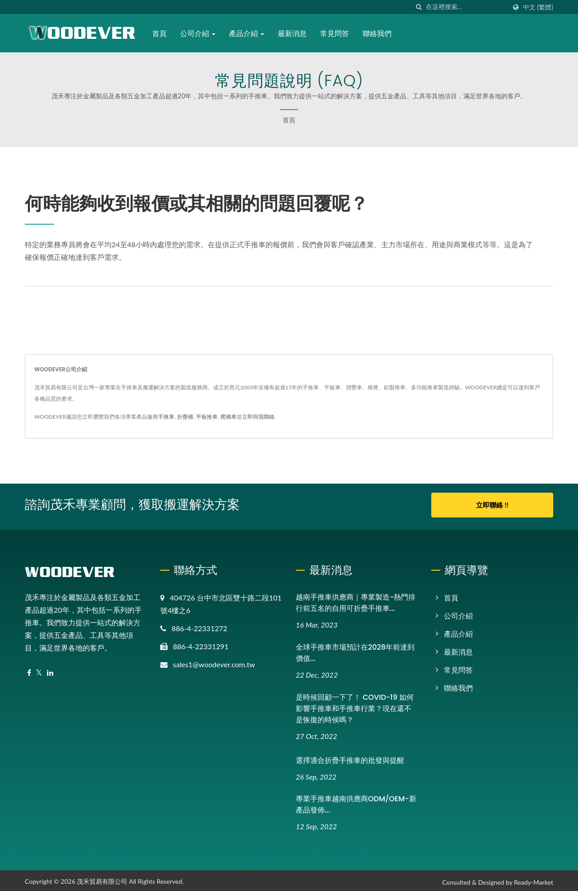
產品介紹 (248, 33)
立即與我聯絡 (258, 416)
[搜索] (419, 7)
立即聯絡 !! (492, 505)
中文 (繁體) (538, 7)
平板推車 (207, 416)
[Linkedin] (50, 670)
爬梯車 (228, 416)
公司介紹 (199, 33)
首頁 (161, 33)
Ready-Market (533, 879)
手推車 (166, 416)
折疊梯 (185, 416)
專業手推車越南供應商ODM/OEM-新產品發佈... (356, 802)
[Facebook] (29, 670)
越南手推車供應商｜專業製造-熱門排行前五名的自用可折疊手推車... (355, 599)
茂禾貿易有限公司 (102, 878)
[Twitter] (39, 670)
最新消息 (294, 33)
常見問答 (336, 33)
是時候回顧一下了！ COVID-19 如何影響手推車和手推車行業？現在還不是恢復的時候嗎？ (355, 705)
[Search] (466, 7)
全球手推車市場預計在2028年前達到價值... (355, 649)
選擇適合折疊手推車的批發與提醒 (350, 757)
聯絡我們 (378, 33)
